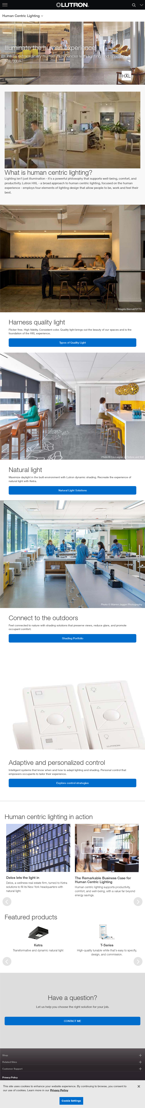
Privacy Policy (10, 1077)
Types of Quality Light (72, 342)
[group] (38, 858)
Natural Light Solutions (73, 490)
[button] (38, 878)
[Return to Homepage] (72, 5)
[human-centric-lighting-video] (72, 130)
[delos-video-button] (38, 848)
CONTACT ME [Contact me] (72, 1021)
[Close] (139, 1086)
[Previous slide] (7, 901)
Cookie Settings (71, 1100)
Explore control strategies (72, 783)
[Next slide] (138, 961)
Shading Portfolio (72, 638)
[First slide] (138, 901)
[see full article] (107, 848)
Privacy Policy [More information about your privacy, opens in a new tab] (59, 1090)
